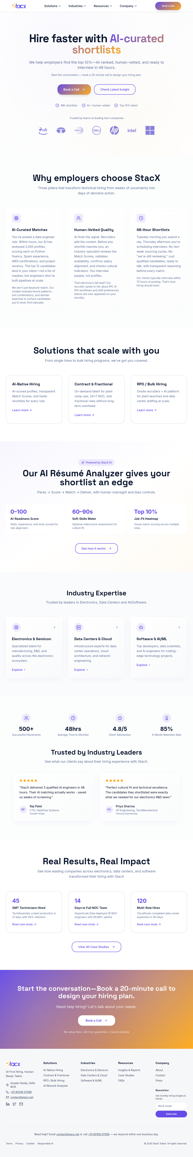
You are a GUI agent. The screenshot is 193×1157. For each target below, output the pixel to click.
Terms (9, 1143)
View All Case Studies (96, 947)
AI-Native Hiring (53, 1070)
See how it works (96, 548)
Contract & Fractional (56, 1075)
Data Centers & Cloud (94, 1075)
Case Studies (126, 1075)
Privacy (19, 1143)
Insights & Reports (129, 1070)
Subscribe (171, 1114)
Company (128, 6)
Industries (77, 6)
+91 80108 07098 (21, 1092)
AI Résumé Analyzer (55, 1085)
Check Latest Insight (114, 89)
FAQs (121, 1080)
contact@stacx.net (21, 1097)
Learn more (22, 410)
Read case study (24, 924)
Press (159, 1080)
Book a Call (168, 5)
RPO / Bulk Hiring (53, 1080)
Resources (103, 6)
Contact (160, 1075)
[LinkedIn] (8, 1104)
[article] (34, 647)
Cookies (30, 1143)
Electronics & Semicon (94, 1070)
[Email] (21, 1104)
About (159, 1070)
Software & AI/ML (91, 1080)
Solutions (52, 6)
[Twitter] (14, 1104)
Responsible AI (45, 1143)
